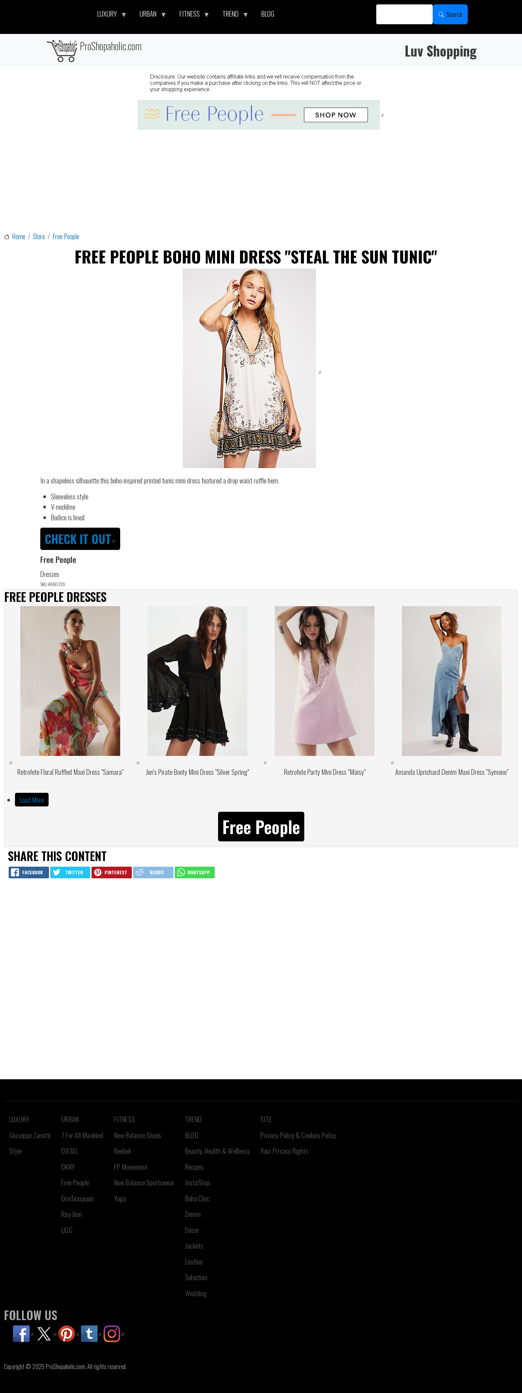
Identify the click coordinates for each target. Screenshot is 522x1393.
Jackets (194, 1245)
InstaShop (197, 1182)
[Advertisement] (261, 181)
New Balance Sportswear (144, 1182)
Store (39, 236)
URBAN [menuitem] (149, 15)
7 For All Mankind (82, 1135)
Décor (192, 1230)
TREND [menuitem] (232, 15)
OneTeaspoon (77, 1198)
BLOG (191, 1135)
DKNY (68, 1166)
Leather (194, 1261)
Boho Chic (197, 1198)
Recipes (194, 1166)
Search (454, 14)
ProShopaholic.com (93, 50)
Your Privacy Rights (284, 1150)
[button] (261, 825)
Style (15, 1150)
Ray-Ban (71, 1214)
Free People (66, 236)
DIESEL (69, 1150)
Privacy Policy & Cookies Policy (298, 1135)
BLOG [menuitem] (267, 13)
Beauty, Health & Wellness (217, 1150)
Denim (193, 1214)
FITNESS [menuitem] (191, 15)
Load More (32, 799)
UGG (67, 1230)
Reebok (122, 1150)
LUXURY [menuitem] (109, 15)
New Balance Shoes (137, 1135)
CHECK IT (80, 538)
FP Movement (130, 1166)
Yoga (120, 1198)
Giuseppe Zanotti (30, 1135)
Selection (196, 1277)
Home (18, 236)
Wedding (196, 1293)
